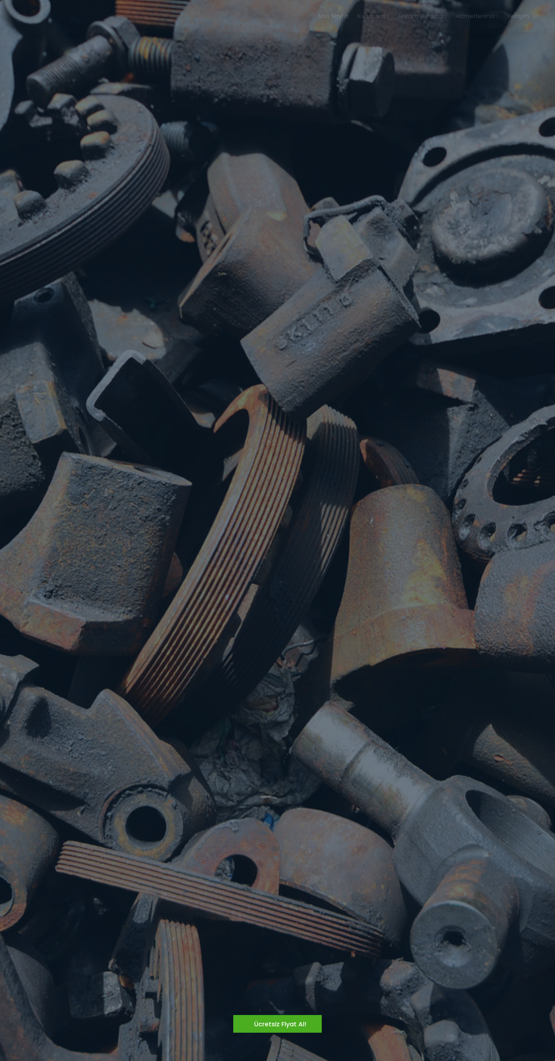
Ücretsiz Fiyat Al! (280, 1024)
